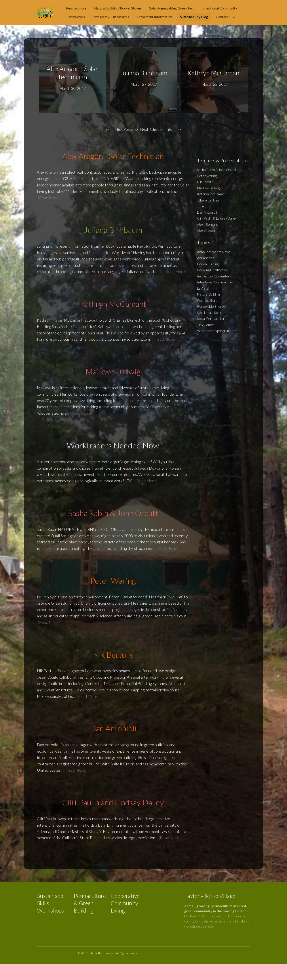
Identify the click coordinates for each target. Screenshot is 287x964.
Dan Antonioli (207, 212)
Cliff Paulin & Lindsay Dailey (217, 218)
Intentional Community (219, 8)
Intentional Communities (215, 282)
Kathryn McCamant (214, 73)
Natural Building (208, 294)
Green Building (208, 264)
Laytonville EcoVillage (209, 895)
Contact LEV (225, 17)
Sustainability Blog (194, 17)
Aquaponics (205, 258)
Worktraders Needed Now (113, 445)
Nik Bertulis (205, 182)
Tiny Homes (206, 325)
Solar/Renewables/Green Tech (171, 8)
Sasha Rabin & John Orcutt (216, 170)
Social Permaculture (211, 319)
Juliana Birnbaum (143, 73)
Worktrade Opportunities (216, 331)
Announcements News (213, 252)
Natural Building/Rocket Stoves (117, 8)
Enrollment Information (154, 17)
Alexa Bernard (207, 224)
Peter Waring (207, 176)
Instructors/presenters (214, 276)
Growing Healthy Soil (212, 270)
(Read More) (49, 197)
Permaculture (76, 8)
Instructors (76, 17)
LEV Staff (204, 288)
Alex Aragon (206, 230)
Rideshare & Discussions (111, 17)
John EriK (204, 206)
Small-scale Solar (209, 313)
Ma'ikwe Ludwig (208, 188)
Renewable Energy (211, 306)
